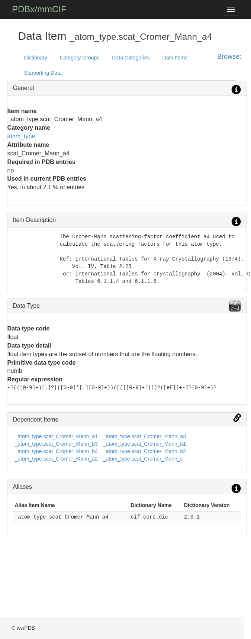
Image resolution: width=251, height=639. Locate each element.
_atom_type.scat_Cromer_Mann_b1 (144, 444)
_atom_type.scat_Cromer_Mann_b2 (144, 451)
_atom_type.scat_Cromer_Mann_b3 (56, 444)
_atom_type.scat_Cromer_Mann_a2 (56, 459)
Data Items (175, 58)
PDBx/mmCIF (39, 9)
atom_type (21, 136)
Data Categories (130, 58)
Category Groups (80, 58)
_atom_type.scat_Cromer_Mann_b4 (56, 451)
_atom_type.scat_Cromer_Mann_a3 (144, 436)
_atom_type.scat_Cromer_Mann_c (143, 459)
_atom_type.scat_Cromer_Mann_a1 (56, 436)
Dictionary (35, 58)
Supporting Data (43, 73)
